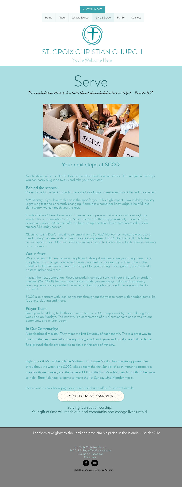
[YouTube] (94, 463)
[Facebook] (86, 463)
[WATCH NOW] (92, 9)
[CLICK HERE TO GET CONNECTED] (91, 396)
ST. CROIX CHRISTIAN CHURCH (92, 52)
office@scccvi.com (99, 450)
